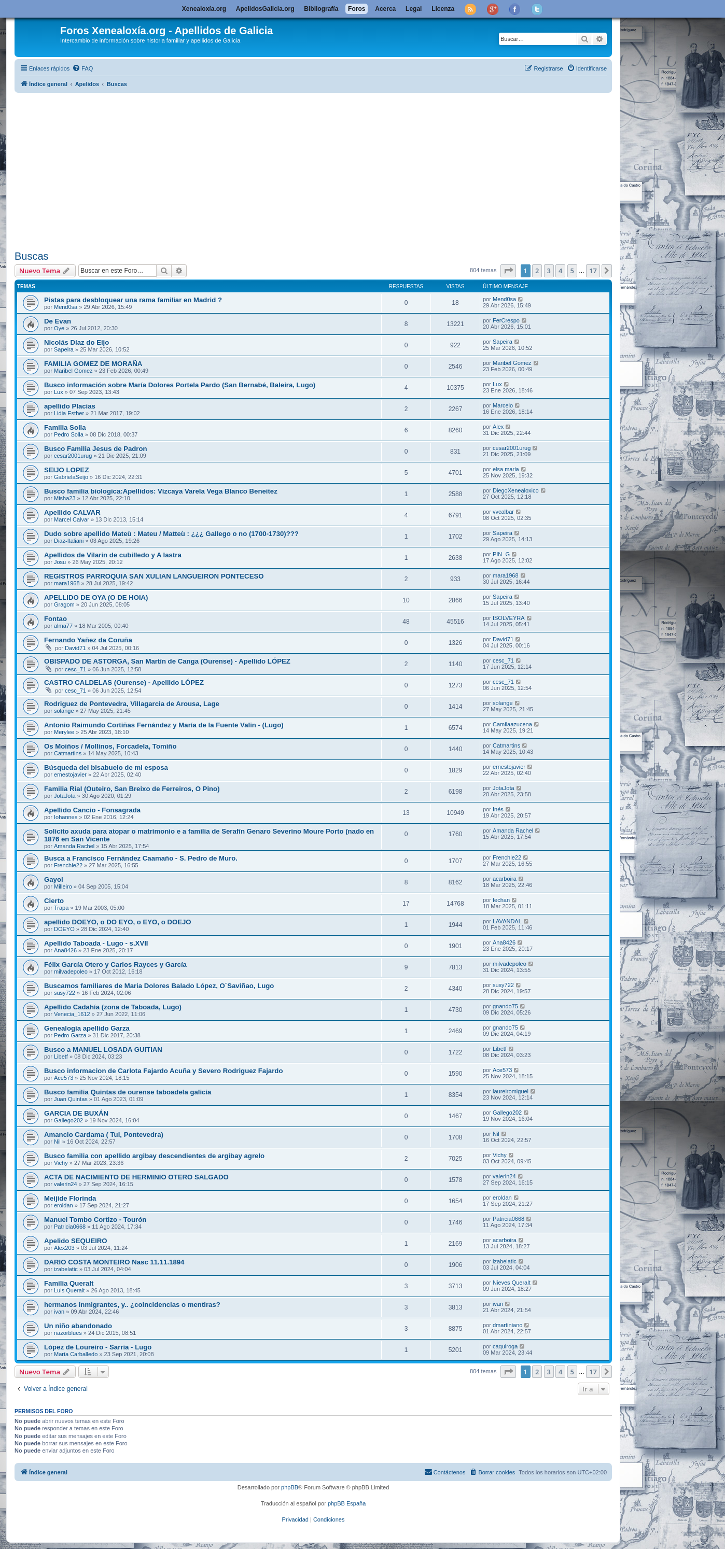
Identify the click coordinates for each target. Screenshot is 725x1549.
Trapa (61, 908)
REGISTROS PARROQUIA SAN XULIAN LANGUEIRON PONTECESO (154, 576)
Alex (498, 427)
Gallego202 (68, 1120)
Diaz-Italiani (68, 541)
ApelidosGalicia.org (265, 8)
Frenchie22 (68, 865)
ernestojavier (70, 774)
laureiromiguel (510, 1091)
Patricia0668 (70, 1226)
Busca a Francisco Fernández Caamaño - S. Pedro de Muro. (141, 858)
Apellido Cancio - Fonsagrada (92, 810)
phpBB (289, 1487)
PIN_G (501, 554)
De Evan (57, 321)
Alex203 (64, 1248)
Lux (58, 392)
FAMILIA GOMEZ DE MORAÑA (93, 364)
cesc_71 (75, 669)
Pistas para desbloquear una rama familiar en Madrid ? (133, 300)
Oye (59, 328)
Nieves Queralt (512, 1282)
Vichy (61, 1163)
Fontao (55, 619)
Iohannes (65, 817)
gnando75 (505, 1006)
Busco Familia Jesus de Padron (95, 449)
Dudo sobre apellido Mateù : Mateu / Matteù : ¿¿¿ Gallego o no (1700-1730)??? (171, 534)
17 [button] (593, 270)
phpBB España (347, 1503)
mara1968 (67, 583)
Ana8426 (65, 950)
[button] (508, 270)
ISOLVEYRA (509, 618)
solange (64, 711)
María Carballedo (75, 1354)
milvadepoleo (71, 971)
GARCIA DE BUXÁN (76, 1113)
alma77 (63, 626)
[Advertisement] (326, 169)
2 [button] (537, 270)
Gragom (64, 604)
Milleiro (63, 886)
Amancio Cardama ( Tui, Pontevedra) (103, 1134)
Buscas (32, 256)
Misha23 (65, 498)
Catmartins (67, 753)
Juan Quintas (71, 1099)
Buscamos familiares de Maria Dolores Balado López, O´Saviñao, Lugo (159, 986)
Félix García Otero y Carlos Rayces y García (115, 964)
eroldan (63, 1205)
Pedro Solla (68, 434)
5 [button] (572, 270)
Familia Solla (65, 427)
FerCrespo (506, 320)
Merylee (64, 732)
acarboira (505, 879)
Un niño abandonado (78, 1326)
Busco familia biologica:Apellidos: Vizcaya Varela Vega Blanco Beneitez (160, 491)
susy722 (64, 993)
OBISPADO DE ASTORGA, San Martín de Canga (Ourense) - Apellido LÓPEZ (167, 661)
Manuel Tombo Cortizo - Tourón (95, 1219)
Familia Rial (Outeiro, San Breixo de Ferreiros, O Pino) (132, 789)
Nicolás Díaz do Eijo (76, 342)
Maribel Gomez (73, 371)
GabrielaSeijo (71, 477)
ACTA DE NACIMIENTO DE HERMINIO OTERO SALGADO (136, 1177)
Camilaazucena (512, 724)
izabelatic (66, 1269)
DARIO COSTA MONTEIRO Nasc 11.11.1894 (114, 1262)
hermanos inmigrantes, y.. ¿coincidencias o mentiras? (132, 1304)
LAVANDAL (507, 921)
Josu (60, 562)
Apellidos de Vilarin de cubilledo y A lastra (113, 555)
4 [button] (560, 270)
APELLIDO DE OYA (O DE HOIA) (96, 597)
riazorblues (68, 1333)
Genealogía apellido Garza (87, 1028)
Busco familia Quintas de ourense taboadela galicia (127, 1092)
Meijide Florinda (70, 1198)
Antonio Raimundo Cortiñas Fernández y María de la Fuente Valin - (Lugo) (164, 725)
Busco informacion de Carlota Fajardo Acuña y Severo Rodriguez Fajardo (163, 1071)
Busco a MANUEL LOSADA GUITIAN (103, 1049)
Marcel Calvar (71, 519)
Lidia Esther (69, 413)
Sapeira (64, 349)
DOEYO (64, 929)
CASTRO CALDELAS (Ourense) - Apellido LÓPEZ (124, 682)
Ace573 (63, 1078)
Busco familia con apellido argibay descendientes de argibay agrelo (154, 1156)
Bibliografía (321, 8)
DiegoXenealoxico (516, 490)
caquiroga (505, 1346)
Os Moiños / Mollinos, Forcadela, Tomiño (110, 746)
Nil (57, 1141)
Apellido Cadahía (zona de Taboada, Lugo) (113, 1007)
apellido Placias (69, 406)
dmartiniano (507, 1325)
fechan (501, 900)
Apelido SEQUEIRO (75, 1241)
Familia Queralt (68, 1283)
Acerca (385, 8)
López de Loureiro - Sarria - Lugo (97, 1347)
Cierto (54, 901)
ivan (59, 1311)
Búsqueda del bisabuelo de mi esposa (106, 767)
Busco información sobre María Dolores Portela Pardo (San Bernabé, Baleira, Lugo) (179, 385)
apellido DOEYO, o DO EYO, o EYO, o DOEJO (117, 922)
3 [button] (549, 270)
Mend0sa (65, 307)
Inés (498, 809)
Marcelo (503, 405)
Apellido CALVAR (72, 512)
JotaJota (65, 796)
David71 (75, 648)
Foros (356, 8)
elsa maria (506, 469)
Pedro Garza (70, 1035)
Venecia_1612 (72, 1014)
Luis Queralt (69, 1290)
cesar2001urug (73, 456)
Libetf (61, 1056)
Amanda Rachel (74, 846)
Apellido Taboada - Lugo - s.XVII (96, 943)
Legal (414, 8)
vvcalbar (503, 512)
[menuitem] (82, 68)
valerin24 (65, 1184)
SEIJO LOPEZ (66, 470)
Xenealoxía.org (204, 8)
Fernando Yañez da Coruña (88, 640)
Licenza (442, 8)
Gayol (53, 879)
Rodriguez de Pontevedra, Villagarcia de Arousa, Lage (131, 704)
